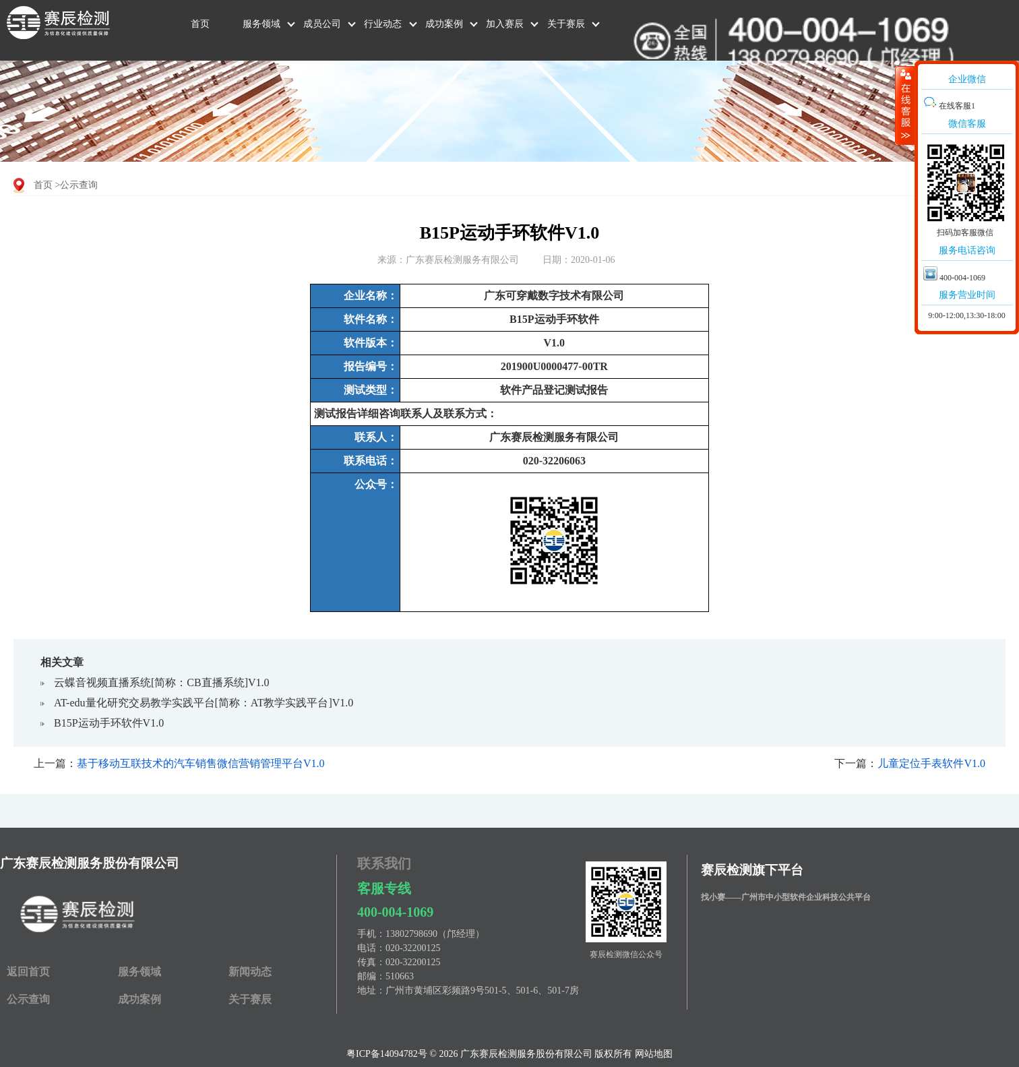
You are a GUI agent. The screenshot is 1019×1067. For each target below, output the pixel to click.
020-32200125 (413, 948)
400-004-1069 (395, 912)
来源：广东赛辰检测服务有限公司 (448, 260)
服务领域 (261, 24)
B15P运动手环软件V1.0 (109, 723)
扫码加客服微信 (965, 232)
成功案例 (444, 24)
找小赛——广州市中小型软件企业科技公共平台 (786, 897)
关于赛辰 (566, 24)
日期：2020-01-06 (579, 260)
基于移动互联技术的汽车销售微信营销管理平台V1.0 (201, 763)
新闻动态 (250, 971)
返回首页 (28, 971)
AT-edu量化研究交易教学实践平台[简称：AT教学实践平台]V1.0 (203, 702)
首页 (200, 24)
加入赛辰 (505, 24)
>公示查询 (76, 185)
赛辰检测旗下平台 (752, 870)
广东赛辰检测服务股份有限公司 (89, 863)
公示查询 (28, 999)
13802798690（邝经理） (435, 934)
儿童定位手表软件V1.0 (931, 763)
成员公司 (322, 24)
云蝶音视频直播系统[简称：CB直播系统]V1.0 (162, 682)
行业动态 (383, 24)
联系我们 (384, 863)
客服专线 (384, 888)
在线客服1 (949, 106)
